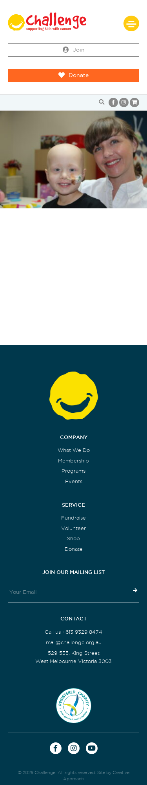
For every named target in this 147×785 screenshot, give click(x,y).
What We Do (74, 450)
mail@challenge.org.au (74, 642)
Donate (73, 75)
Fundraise (73, 517)
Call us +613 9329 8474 (73, 631)
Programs (73, 470)
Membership (73, 460)
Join (74, 50)
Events (73, 481)
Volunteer (73, 528)
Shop (73, 538)
